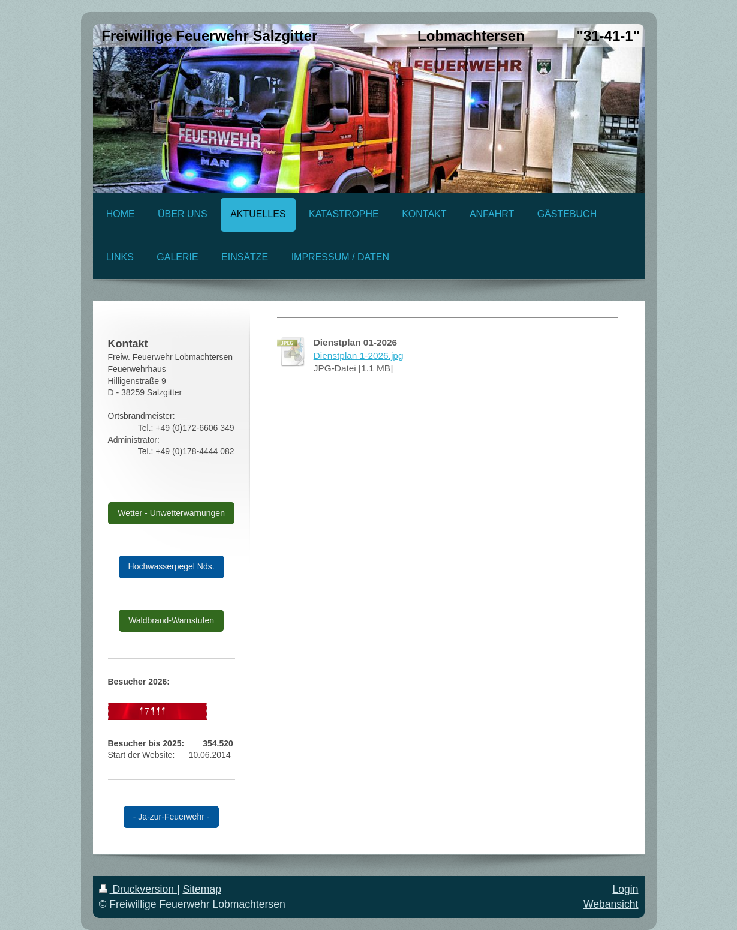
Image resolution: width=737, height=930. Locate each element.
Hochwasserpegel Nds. (171, 566)
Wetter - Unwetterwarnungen (171, 513)
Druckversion (138, 889)
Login (625, 889)
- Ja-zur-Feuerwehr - (171, 816)
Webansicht (611, 904)
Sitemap (201, 889)
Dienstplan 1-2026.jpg (359, 355)
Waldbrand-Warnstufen (171, 620)
